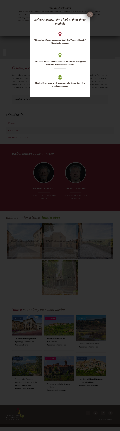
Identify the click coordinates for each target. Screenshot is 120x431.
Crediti (102, 424)
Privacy (110, 424)
